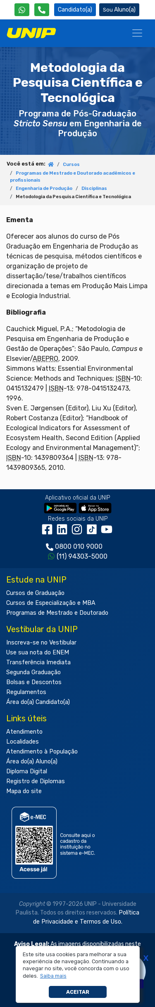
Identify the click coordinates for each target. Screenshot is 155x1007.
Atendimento (24, 731)
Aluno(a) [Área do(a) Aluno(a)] (119, 9)
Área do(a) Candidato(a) (38, 702)
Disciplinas (94, 188)
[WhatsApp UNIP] (21, 9)
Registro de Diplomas (35, 781)
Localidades (22, 741)
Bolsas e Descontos (34, 682)
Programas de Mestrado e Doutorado (57, 612)
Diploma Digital (26, 771)
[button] (53, 976)
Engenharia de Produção (44, 188)
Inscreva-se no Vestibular (41, 642)
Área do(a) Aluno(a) (31, 761)
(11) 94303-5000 (82, 556)
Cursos (71, 164)
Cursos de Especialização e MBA (50, 603)
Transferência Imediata (38, 662)
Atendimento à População (42, 751)
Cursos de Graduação (35, 593)
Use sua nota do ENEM (37, 652)
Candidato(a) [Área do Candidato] (75, 9)
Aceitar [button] (77, 992)
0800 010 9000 (79, 546)
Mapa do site (24, 791)
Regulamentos (26, 692)
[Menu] (137, 33)
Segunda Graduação (33, 672)
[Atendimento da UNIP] (41, 9)
